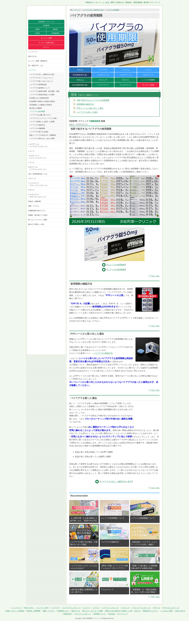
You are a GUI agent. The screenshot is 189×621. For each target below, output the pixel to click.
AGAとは (80, 80)
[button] (147, 299)
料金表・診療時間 (34, 201)
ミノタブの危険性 (148, 80)
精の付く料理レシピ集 (36, 224)
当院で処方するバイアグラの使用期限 (93, 100)
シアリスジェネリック (110, 608)
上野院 (37, 29)
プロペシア (32, 178)
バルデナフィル (125, 75)
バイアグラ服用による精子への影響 (41, 122)
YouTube (111, 614)
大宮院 (37, 33)
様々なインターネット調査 (37, 220)
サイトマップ (155, 2)
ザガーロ (31, 190)
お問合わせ (120, 2)
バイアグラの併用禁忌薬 (38, 84)
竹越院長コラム (63, 611)
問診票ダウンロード (93, 2)
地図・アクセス (33, 206)
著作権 (146, 2)
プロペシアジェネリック (141, 608)
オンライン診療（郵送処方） (38, 61)
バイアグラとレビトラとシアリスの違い (43, 118)
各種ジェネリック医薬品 (15, 611)
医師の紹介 (68, 614)
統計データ (76, 611)
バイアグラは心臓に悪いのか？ (40, 115)
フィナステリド (103, 85)
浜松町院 (46, 25)
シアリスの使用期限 (116, 270)
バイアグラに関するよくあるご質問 (41, 138)
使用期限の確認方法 (85, 104)
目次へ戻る (155, 276)
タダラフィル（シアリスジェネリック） (37, 168)
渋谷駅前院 (55, 33)
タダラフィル (148, 75)
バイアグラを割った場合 (87, 112)
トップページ (33, 52)
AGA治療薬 (80, 85)
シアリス (31, 162)
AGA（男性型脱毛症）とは (37, 174)
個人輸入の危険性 (35, 108)
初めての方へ (33, 56)
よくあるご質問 (108, 2)
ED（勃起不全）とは (35, 65)
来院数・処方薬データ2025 (37, 215)
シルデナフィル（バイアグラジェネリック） (38, 145)
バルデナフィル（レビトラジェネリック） (37, 157)
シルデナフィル (103, 75)
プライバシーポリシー (82, 614)
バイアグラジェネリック (71, 608)
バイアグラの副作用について (39, 88)
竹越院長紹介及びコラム (36, 210)
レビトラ (31, 151)
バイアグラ (32, 70)
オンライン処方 (43, 608)
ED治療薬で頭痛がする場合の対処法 (42, 101)
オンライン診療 (46, 38)
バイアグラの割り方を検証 (38, 132)
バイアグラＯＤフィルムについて (41, 78)
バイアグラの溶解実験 (37, 128)
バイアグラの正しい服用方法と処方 (41, 74)
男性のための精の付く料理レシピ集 (118, 611)
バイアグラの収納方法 (37, 125)
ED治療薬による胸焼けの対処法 (40, 105)
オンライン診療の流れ (46, 42)
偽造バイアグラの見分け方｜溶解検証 (42, 135)
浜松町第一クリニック (46, 22)
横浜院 (55, 29)
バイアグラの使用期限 (37, 111)
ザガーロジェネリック (170, 608)
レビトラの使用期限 (116, 265)
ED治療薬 (80, 75)
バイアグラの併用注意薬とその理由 (41, 95)
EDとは (80, 70)
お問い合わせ (180, 611)
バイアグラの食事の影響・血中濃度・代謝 (44, 91)
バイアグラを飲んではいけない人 (41, 81)
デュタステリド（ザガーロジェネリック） (37, 196)
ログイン (46, 47)
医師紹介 (128, 2)
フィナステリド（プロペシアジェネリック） (38, 184)
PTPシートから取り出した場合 (90, 108)
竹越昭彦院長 (95, 121)
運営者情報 (138, 2)
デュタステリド (125, 85)
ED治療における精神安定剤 (39, 98)
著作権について (100, 614)
